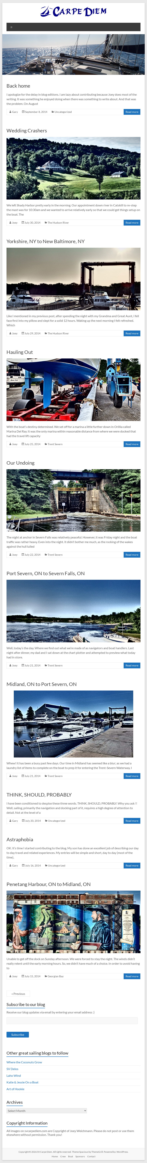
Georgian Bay (56, 976)
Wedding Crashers (27, 130)
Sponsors (80, 1156)
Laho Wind (14, 1075)
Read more (132, 111)
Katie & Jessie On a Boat (22, 1082)
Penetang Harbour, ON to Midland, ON (49, 884)
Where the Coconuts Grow (24, 1062)
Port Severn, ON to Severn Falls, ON (46, 573)
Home (55, 1156)
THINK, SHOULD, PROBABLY (39, 795)
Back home (18, 86)
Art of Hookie (15, 1089)
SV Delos (12, 1069)
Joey (14, 222)
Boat (70, 1156)
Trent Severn (55, 444)
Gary (15, 111)
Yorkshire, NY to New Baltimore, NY (46, 241)
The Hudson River (58, 222)
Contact (91, 1156)
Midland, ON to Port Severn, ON (42, 684)
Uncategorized (63, 111)
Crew (63, 1156)
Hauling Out (20, 352)
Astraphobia (20, 839)
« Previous (18, 993)
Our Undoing (20, 463)
